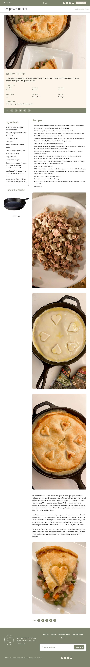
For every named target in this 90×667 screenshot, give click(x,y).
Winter (32, 104)
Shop (63, 638)
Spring (20, 104)
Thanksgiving (26, 104)
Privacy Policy (32, 658)
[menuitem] (46, 634)
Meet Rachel (7, 3)
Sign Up (40, 658)
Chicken (34, 97)
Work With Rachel (64, 634)
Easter (13, 104)
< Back (81, 9)
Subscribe (81, 3)
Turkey (39, 97)
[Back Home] (15, 9)
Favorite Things (78, 634)
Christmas (8, 104)
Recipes (46, 634)
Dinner (7, 97)
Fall (17, 104)
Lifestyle (53, 634)
